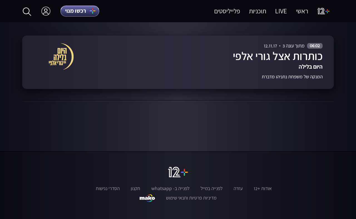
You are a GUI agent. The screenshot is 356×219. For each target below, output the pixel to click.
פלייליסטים (227, 11)
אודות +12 (263, 188)
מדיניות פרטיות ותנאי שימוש (191, 198)
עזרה (238, 188)
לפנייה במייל (211, 188)
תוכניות (257, 11)
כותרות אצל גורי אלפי (278, 56)
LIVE (281, 11)
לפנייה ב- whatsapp (170, 188)
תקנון (135, 188)
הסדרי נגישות (108, 188)
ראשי (302, 11)
